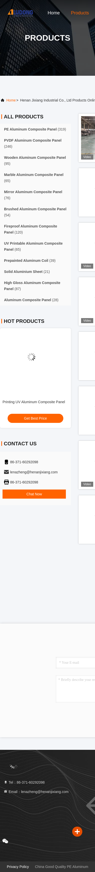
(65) (33, 178)
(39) (29, 261)
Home (54, 12)
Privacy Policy (18, 867)
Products (80, 12)
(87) (32, 286)
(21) (27, 272)
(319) (35, 129)
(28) (31, 300)
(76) (33, 195)
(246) (33, 143)
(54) (35, 212)
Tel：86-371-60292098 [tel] (24, 782)
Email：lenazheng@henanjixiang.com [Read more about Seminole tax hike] (36, 792)
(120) (30, 229)
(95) (35, 161)
